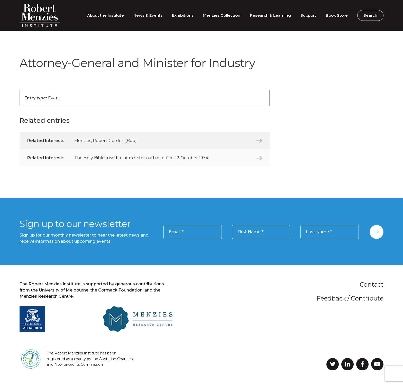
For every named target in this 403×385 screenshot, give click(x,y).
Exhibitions (182, 15)
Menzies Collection (221, 15)
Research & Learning (270, 15)
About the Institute (105, 15)
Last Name (319, 231)
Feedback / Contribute (350, 298)
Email (176, 231)
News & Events (147, 15)
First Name (250, 231)
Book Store (336, 15)
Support (308, 15)
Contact (371, 284)
